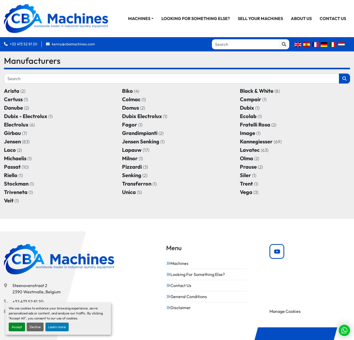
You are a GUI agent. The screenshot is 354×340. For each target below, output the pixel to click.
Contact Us (333, 18)
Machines (139, 18)
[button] (140, 19)
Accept (17, 327)
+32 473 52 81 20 (23, 44)
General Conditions (188, 296)
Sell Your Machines (260, 18)
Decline (35, 327)
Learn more (57, 327)
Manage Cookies (285, 311)
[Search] (245, 45)
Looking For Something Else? (195, 18)
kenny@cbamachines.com (73, 44)
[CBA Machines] (59, 259)
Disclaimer (180, 307)
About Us (301, 18)
